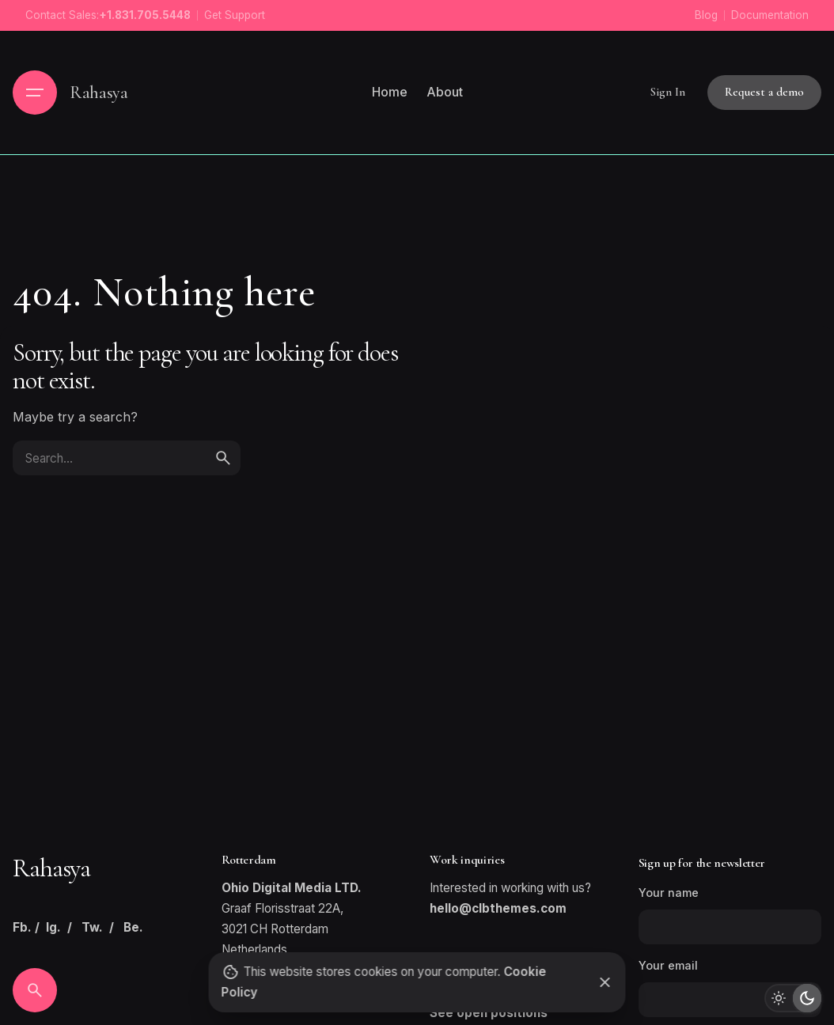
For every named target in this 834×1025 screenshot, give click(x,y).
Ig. (53, 927)
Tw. (92, 927)
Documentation (770, 15)
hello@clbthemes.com (498, 908)
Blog (706, 15)
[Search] (35, 990)
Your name (730, 915)
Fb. (22, 927)
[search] (223, 458)
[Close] (605, 982)
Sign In (667, 92)
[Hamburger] (35, 92)
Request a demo (764, 92)
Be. (133, 927)
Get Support (234, 15)
